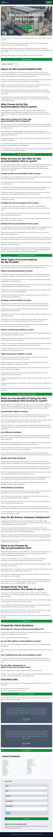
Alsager (29, 768)
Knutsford (5, 763)
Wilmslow (5, 769)
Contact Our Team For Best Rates (26, 154)
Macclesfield (30, 760)
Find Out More (26, 621)
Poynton (4, 774)
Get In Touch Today (26, 59)
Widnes (4, 766)
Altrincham (16, 690)
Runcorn (4, 768)
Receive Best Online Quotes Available (26, 394)
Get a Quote (26, 27)
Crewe (29, 766)
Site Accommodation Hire (15, 38)
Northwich (5, 765)
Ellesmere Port (31, 765)
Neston (29, 773)
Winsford (4, 773)
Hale (24, 690)
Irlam (21, 690)
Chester (29, 769)
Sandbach (30, 761)
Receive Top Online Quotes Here (26, 255)
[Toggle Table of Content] (15, 64)
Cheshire (3, 690)
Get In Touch (26, 818)
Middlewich (5, 771)
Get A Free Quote (26, 750)
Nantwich (29, 771)
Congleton (30, 763)
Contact (49, 2)
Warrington (9, 690)
